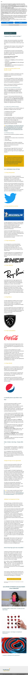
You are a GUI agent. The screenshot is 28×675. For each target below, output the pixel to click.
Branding (14, 19)
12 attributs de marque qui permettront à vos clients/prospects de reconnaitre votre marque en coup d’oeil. (14, 161)
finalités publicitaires (5, 660)
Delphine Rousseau (9, 18)
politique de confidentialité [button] (12, 652)
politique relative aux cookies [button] (9, 655)
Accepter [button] (20, 670)
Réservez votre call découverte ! (14, 579)
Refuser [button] (7, 670)
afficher (14, 33)
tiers (12, 656)
